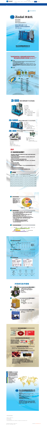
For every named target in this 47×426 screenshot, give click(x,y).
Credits (14, 424)
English (29, 0)
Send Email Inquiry (9, 418)
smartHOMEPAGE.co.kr (38, 423)
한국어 (27, 0)
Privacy (7, 424)
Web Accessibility (11, 424)
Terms (8, 424)
